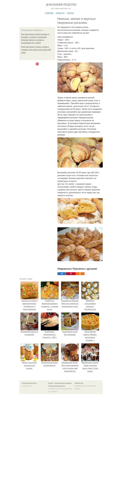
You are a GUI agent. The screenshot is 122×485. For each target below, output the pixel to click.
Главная (49, 12)
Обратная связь (79, 383)
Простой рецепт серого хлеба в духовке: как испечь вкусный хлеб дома (36, 50)
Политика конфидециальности (56, 386)
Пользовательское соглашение (62, 383)
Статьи (70, 12)
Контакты (50, 383)
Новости (60, 12)
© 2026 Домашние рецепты (29, 383)
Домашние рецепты (61, 4)
